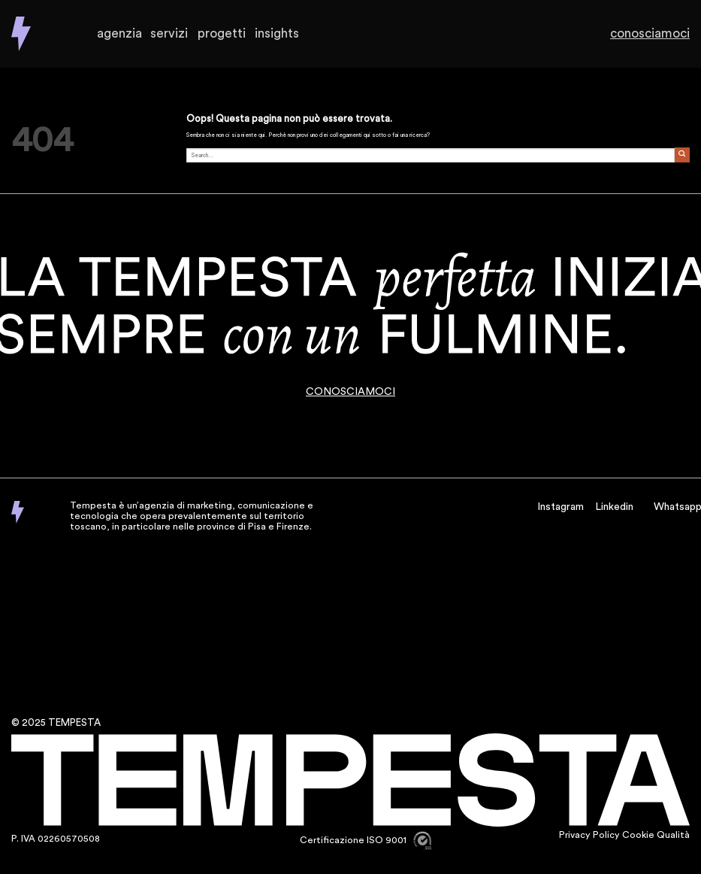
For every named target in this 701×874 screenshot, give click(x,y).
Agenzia (119, 34)
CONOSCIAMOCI (350, 392)
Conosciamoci (656, 34)
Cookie (638, 834)
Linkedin (614, 507)
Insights (277, 34)
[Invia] (682, 154)
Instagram (560, 507)
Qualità (673, 834)
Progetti (222, 34)
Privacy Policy (589, 834)
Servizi (169, 34)
